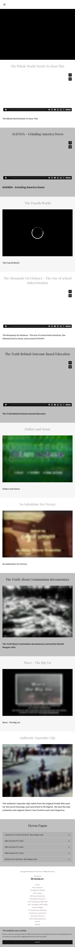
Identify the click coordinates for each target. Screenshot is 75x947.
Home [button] (37, 885)
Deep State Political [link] (37, 916)
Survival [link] (37, 924)
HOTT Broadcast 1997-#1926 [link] (37, 904)
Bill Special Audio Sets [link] (37, 896)
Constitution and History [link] (37, 913)
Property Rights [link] (37, 907)
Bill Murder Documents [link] (38, 899)
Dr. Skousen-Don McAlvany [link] (37, 910)
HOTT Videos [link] (37, 893)
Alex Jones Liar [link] (37, 887)
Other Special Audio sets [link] (37, 919)
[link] (37, 835)
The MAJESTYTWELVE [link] (37, 890)
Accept (37, 942)
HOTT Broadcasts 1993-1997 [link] (37, 902)
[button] (10, 4)
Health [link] (37, 922)
